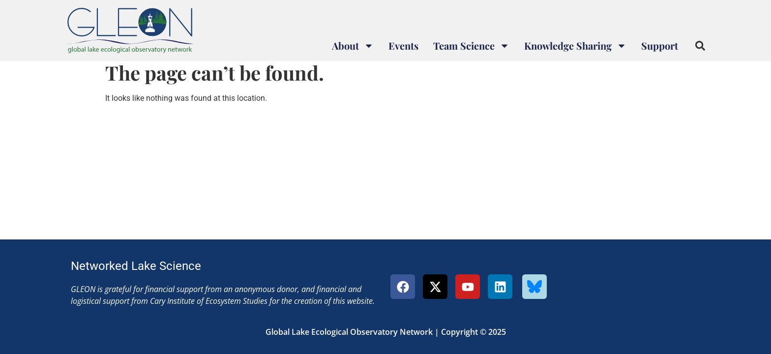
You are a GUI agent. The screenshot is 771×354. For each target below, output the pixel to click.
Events (403, 45)
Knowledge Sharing (575, 45)
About (353, 45)
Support (659, 45)
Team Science (471, 45)
